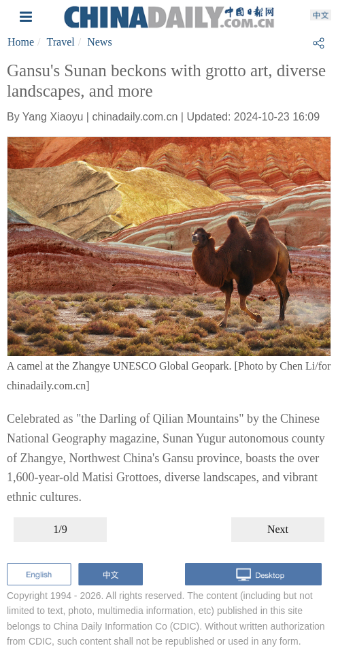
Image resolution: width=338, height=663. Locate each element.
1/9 (60, 529)
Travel (61, 42)
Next (277, 529)
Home (20, 42)
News (99, 42)
